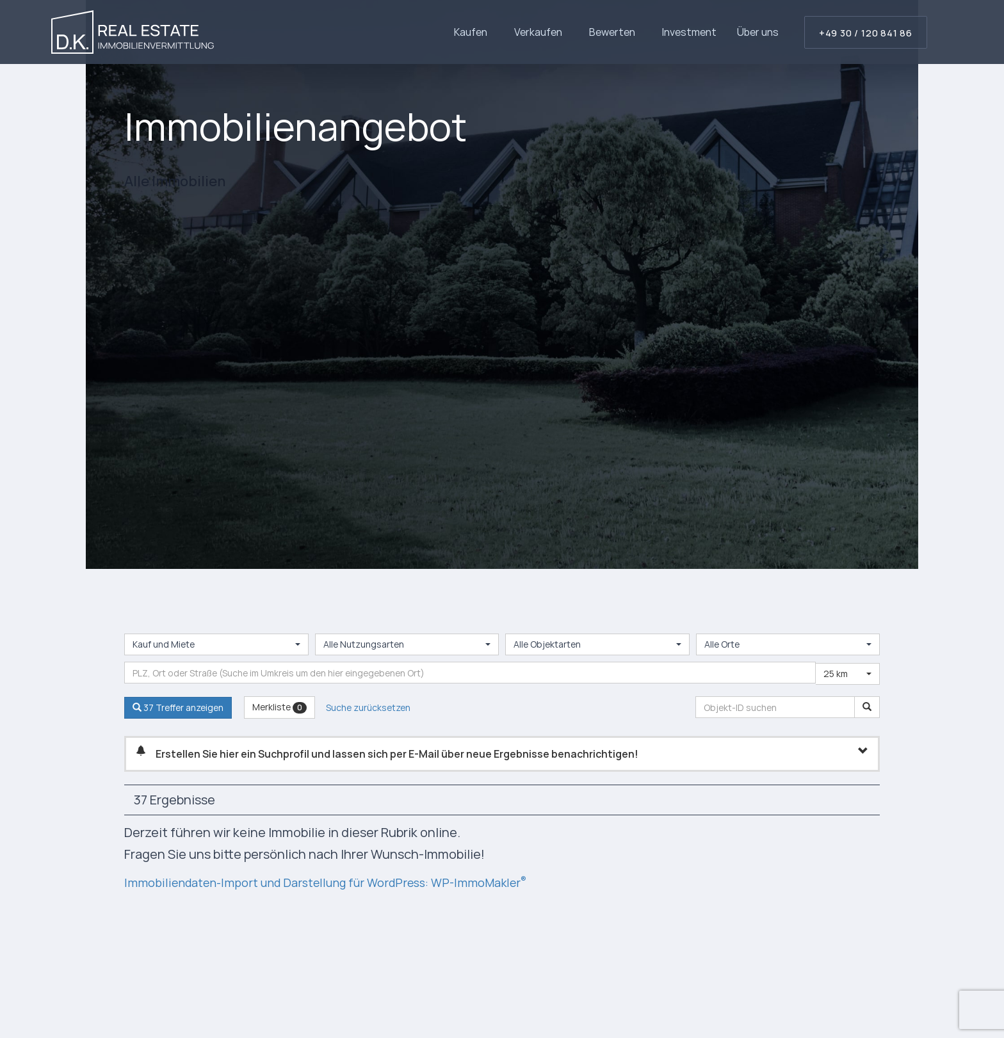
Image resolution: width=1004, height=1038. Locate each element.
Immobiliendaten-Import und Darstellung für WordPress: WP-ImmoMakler (343, 882)
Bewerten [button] (615, 32)
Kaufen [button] (474, 32)
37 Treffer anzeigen (178, 707)
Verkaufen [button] (541, 32)
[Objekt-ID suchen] (867, 707)
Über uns (758, 32)
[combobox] (216, 644)
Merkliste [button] (279, 707)
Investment (689, 32)
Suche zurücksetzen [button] (368, 707)
